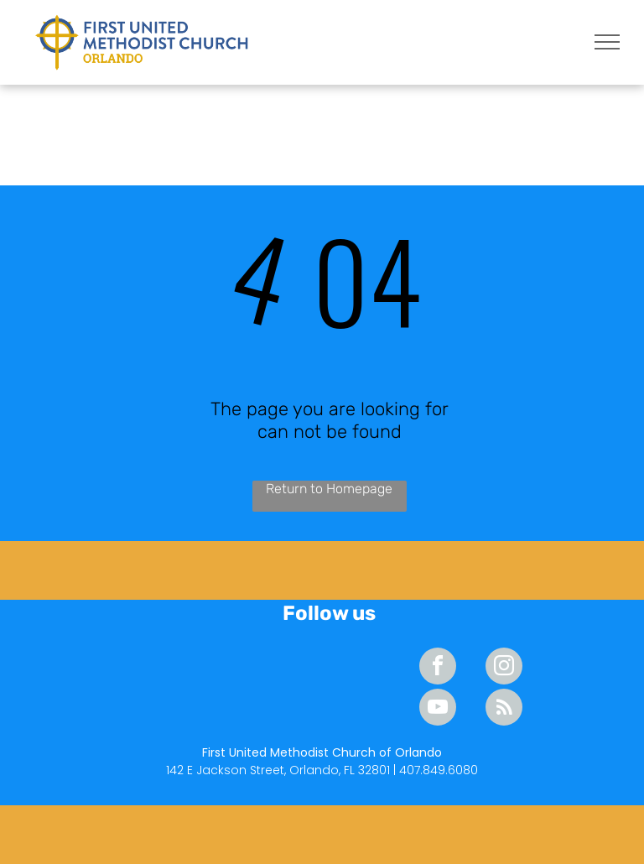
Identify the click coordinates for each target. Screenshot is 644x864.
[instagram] (504, 668)
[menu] (607, 42)
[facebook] (437, 668)
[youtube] (437, 709)
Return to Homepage (329, 489)
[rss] (504, 709)
